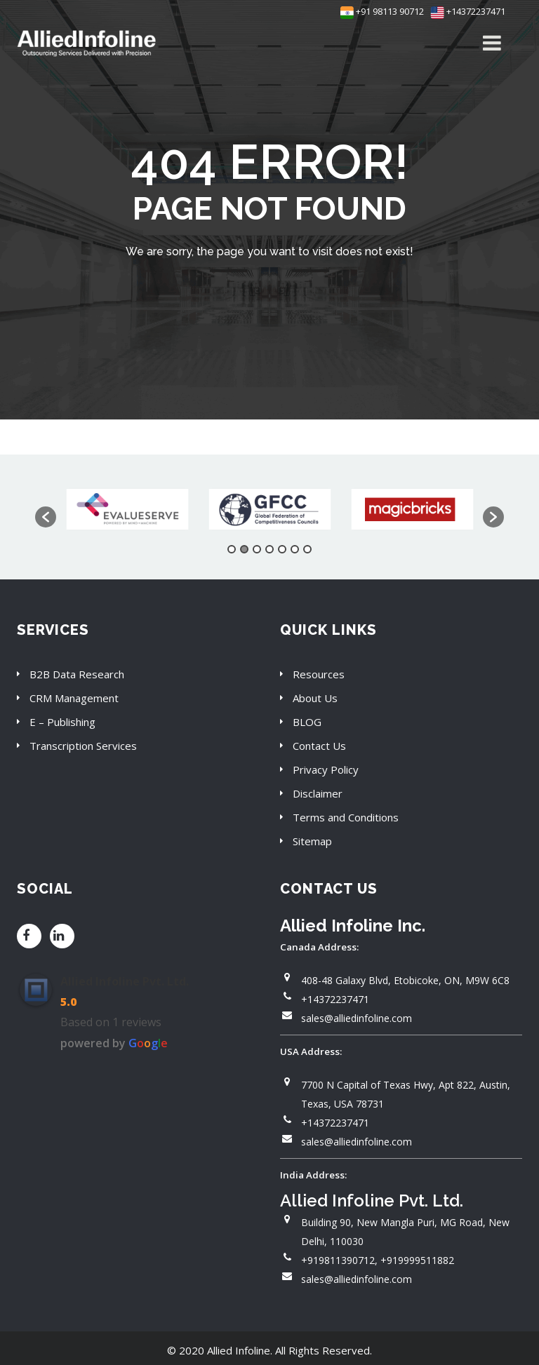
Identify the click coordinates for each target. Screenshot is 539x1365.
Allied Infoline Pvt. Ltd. (124, 981)
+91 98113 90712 (382, 11)
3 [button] (257, 549)
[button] (45, 516)
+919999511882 (417, 1260)
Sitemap (312, 841)
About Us (315, 698)
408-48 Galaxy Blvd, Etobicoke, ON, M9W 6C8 (405, 980)
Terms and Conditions (346, 817)
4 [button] (269, 549)
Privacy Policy (326, 769)
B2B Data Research (76, 674)
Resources (319, 674)
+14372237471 (467, 11)
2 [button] (244, 549)
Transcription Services (83, 746)
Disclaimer (317, 793)
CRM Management (74, 698)
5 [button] (282, 549)
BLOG (307, 722)
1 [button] (231, 549)
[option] (127, 510)
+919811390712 (338, 1260)
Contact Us (319, 746)
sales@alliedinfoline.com (356, 1018)
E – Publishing (62, 722)
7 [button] (307, 549)
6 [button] (295, 549)
